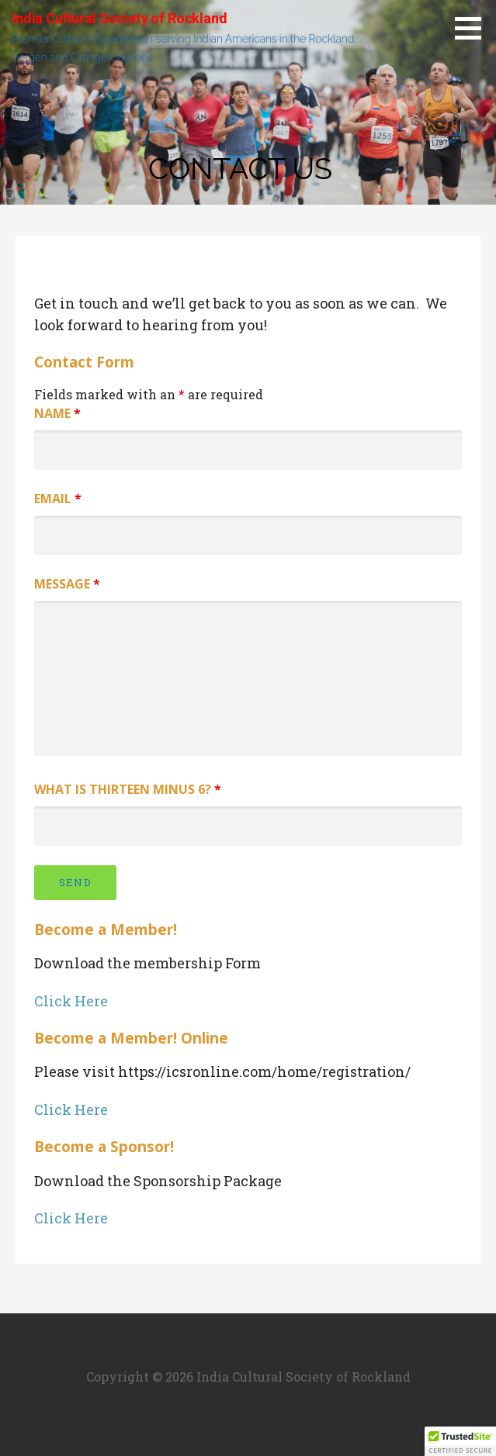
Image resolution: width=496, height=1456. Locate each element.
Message (67, 583)
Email (58, 498)
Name (57, 413)
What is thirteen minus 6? (127, 789)
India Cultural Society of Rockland (119, 18)
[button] (460, 1441)
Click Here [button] (71, 1001)
